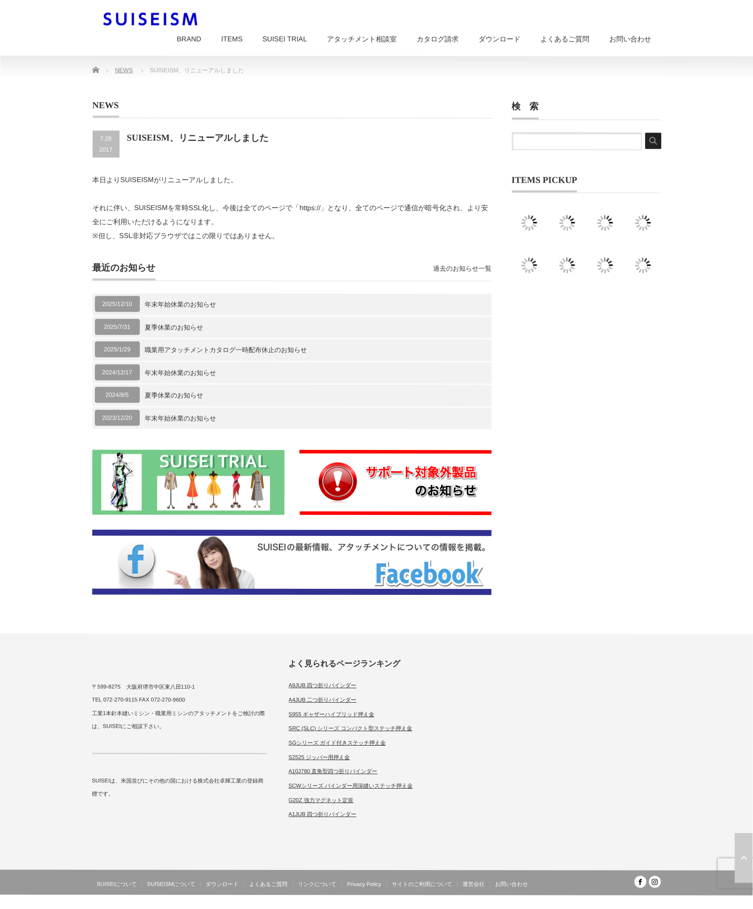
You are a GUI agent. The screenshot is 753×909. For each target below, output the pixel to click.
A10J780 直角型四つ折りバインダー (332, 771)
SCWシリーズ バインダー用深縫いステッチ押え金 (350, 786)
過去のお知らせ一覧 (462, 268)
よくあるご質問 (564, 39)
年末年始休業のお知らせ (180, 304)
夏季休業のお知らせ (174, 327)
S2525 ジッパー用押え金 (319, 757)
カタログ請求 (438, 39)
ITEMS (232, 39)
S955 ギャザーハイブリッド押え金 (331, 714)
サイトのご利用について (422, 884)
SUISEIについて (117, 884)
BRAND (189, 39)
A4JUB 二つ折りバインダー (322, 700)
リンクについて (317, 884)
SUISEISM (617, 901)
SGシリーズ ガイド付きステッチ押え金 (337, 743)
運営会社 (474, 884)
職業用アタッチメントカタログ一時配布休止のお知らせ (226, 350)
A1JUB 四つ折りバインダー (322, 814)
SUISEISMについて (171, 884)
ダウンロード (499, 39)
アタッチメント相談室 (362, 39)
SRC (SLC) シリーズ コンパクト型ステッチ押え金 (350, 728)
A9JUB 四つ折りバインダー (322, 685)
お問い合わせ (630, 39)
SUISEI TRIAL (284, 39)
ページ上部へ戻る (744, 858)
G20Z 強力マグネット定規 (320, 800)
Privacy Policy (364, 884)
